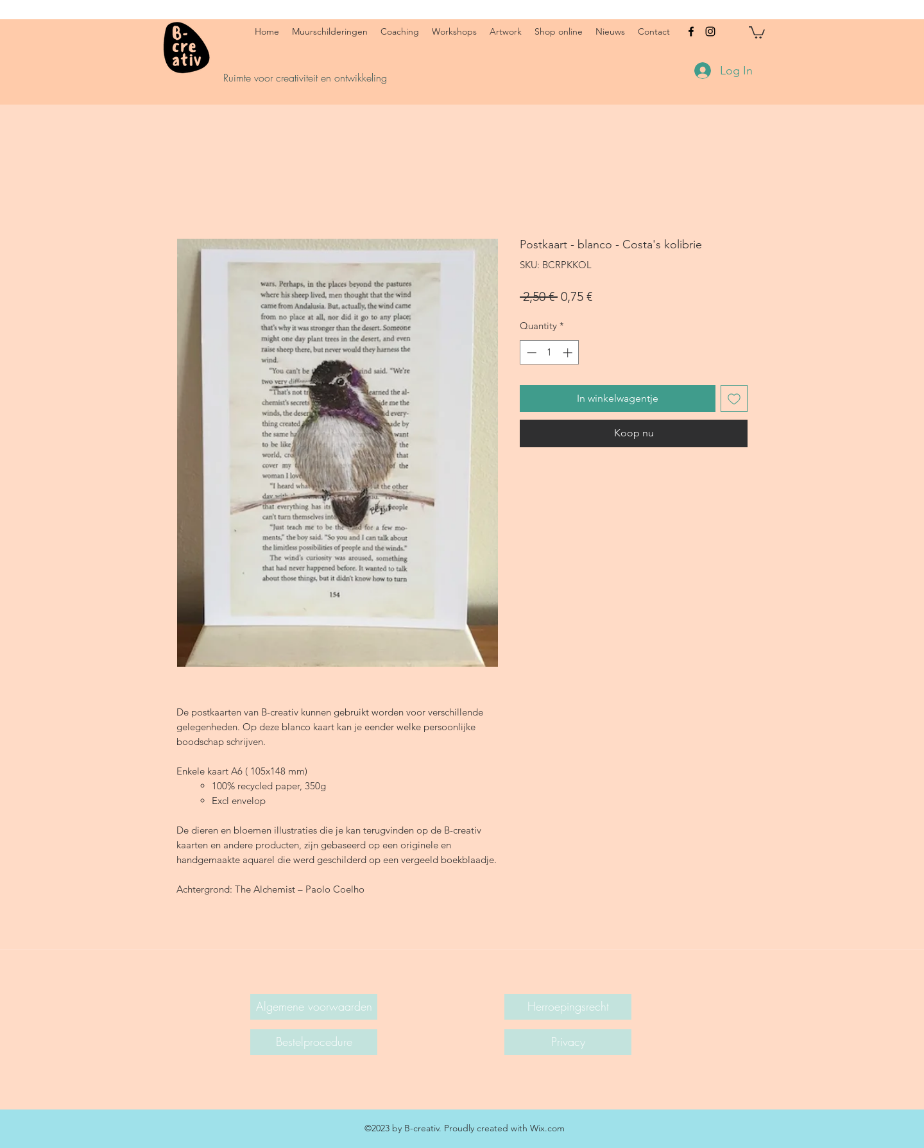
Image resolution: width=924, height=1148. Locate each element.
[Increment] (569, 352)
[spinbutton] (549, 352)
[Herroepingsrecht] (567, 1007)
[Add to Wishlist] (734, 398)
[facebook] (691, 31)
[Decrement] (530, 352)
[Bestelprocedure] (313, 1042)
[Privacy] (567, 1042)
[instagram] (710, 31)
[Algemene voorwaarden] (313, 1007)
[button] (757, 32)
